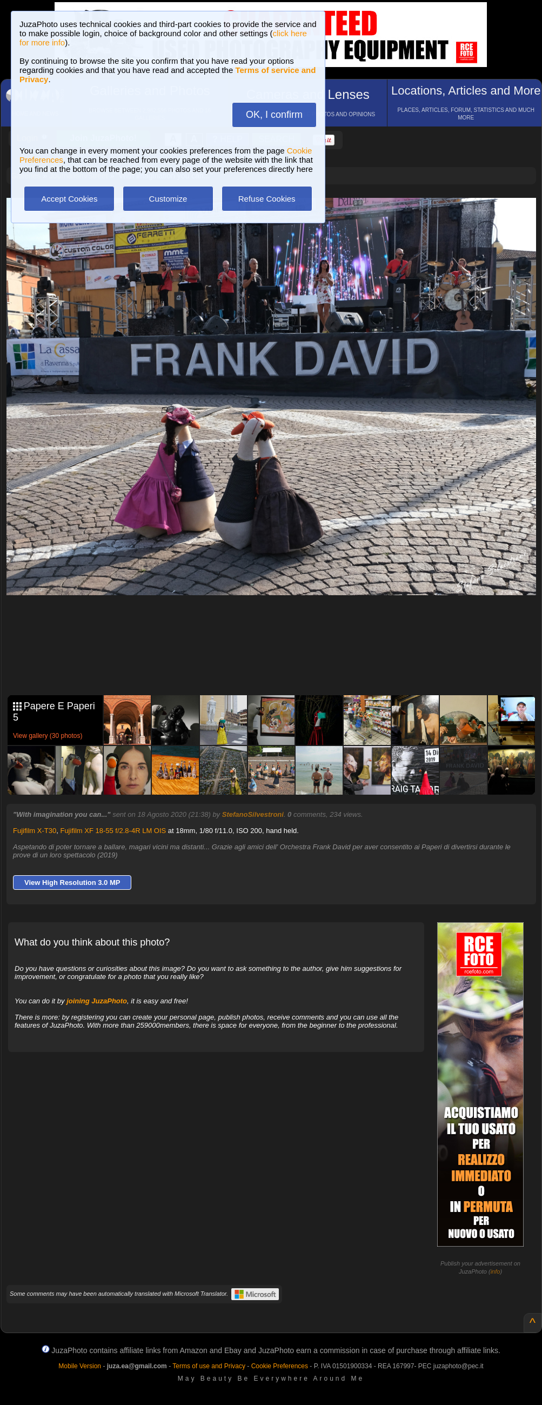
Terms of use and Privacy (208, 1366)
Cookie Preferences (279, 1366)
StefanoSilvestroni (253, 814)
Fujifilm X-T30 (34, 831)
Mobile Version (79, 1366)
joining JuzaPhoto (96, 1001)
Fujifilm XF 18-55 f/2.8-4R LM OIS (113, 831)
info (495, 1271)
